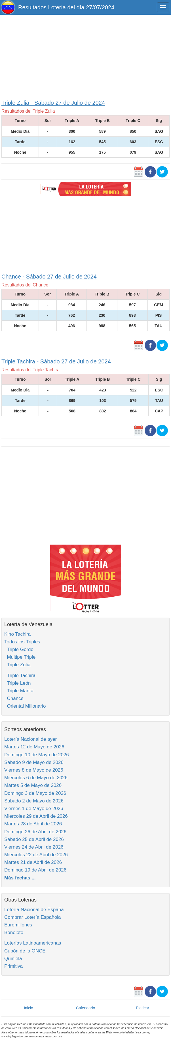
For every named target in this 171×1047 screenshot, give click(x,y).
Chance (14, 698)
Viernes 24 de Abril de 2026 (34, 847)
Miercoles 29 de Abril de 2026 (36, 816)
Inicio (28, 1008)
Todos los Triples (22, 642)
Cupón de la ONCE (25, 951)
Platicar (142, 1008)
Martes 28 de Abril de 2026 (33, 824)
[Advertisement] (85, 55)
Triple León (17, 683)
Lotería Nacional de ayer (30, 739)
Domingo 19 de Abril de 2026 (35, 870)
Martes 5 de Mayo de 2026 (33, 785)
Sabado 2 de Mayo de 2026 (34, 801)
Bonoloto (13, 932)
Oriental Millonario (25, 706)
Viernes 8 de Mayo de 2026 (33, 770)
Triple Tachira (19, 675)
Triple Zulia (17, 664)
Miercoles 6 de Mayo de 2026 (35, 777)
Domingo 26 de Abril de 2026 (35, 831)
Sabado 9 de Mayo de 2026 (34, 762)
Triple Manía (18, 690)
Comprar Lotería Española (32, 917)
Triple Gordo (18, 649)
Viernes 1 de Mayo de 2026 (33, 808)
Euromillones (18, 925)
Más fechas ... (20, 878)
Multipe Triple (20, 657)
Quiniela (13, 958)
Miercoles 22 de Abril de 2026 (36, 854)
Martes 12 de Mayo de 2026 (34, 747)
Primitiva (13, 966)
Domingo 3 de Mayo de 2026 (35, 793)
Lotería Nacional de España (34, 909)
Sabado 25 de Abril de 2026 (34, 839)
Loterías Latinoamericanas (32, 943)
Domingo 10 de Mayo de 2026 (36, 754)
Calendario (85, 1008)
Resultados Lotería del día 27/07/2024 (66, 7)
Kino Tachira (17, 634)
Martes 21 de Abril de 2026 (33, 862)
